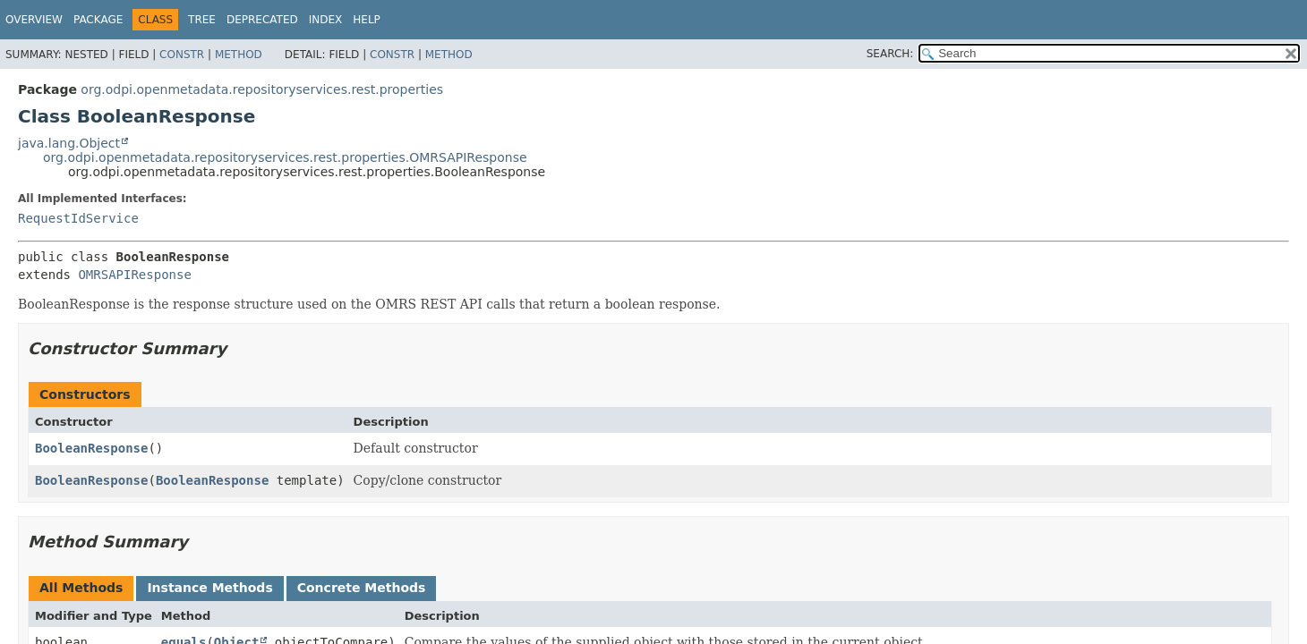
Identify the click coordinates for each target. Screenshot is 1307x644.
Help (366, 19)
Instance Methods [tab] (209, 587)
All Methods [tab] (81, 587)
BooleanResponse (91, 448)
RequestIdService (78, 218)
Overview (34, 19)
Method (238, 54)
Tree (202, 19)
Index (326, 19)
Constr (181, 54)
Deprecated (262, 19)
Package (98, 19)
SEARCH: (890, 53)
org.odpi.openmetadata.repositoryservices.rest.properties (262, 89)
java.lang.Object (69, 143)
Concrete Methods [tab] (361, 587)
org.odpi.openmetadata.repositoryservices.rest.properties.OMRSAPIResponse (285, 157)
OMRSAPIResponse (134, 274)
